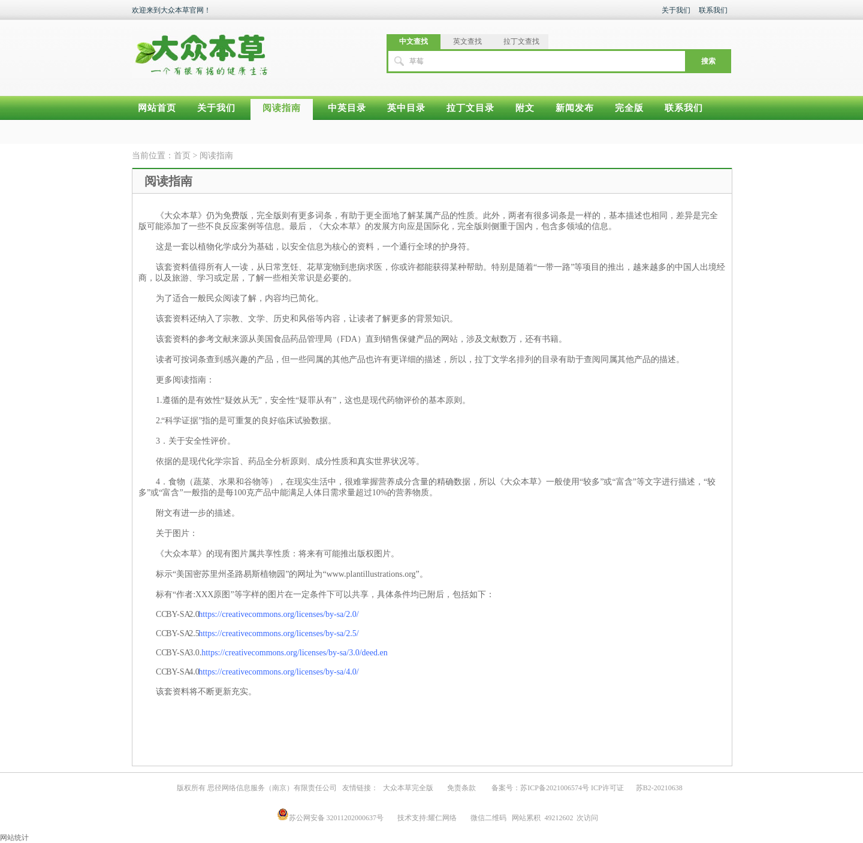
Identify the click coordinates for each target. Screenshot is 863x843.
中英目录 (347, 108)
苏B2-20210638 (659, 788)
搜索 (708, 61)
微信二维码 (488, 818)
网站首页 (157, 108)
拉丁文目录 (470, 108)
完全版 (629, 108)
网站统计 (14, 837)
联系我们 (713, 10)
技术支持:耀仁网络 (427, 818)
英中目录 (406, 108)
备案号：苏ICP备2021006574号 (540, 788)
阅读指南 (281, 108)
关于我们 (676, 10)
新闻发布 (575, 108)
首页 (182, 155)
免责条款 (461, 788)
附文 (525, 108)
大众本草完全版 (408, 788)
